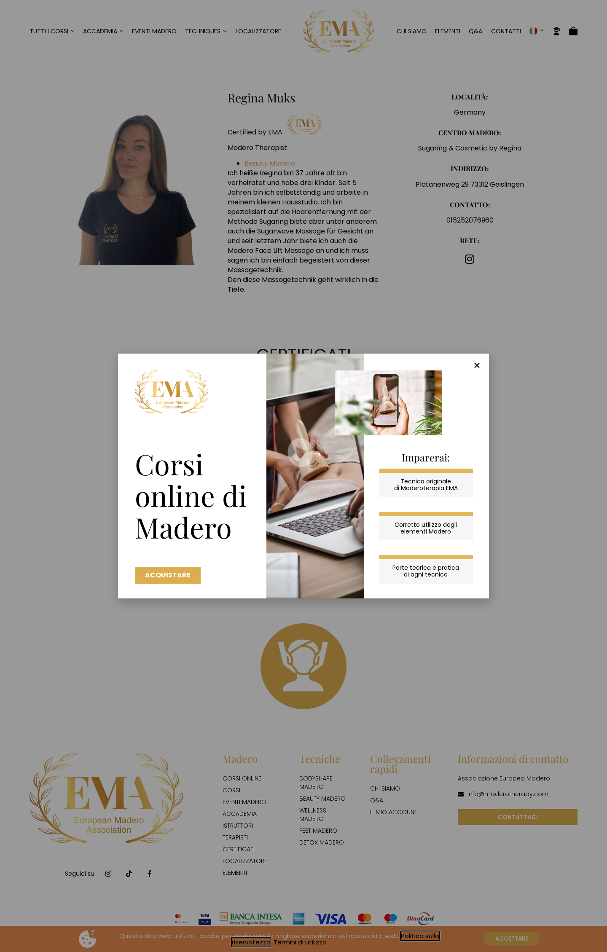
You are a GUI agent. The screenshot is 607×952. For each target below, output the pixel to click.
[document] (303, 476)
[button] (477, 365)
